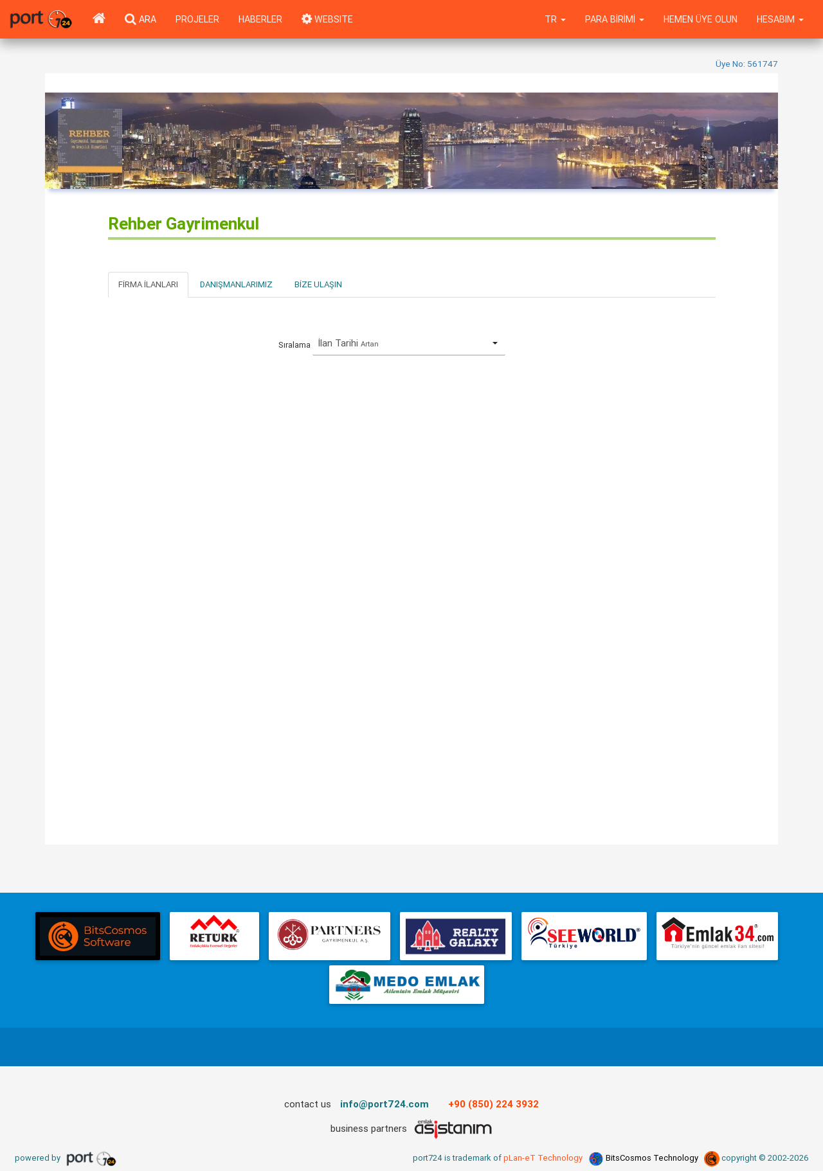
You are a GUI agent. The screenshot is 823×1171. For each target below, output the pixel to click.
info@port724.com (384, 1104)
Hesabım (780, 19)
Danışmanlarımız (236, 284)
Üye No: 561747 (747, 63)
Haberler (260, 19)
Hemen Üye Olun (700, 19)
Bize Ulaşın (318, 284)
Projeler (197, 19)
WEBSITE (327, 19)
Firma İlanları (148, 284)
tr (555, 19)
